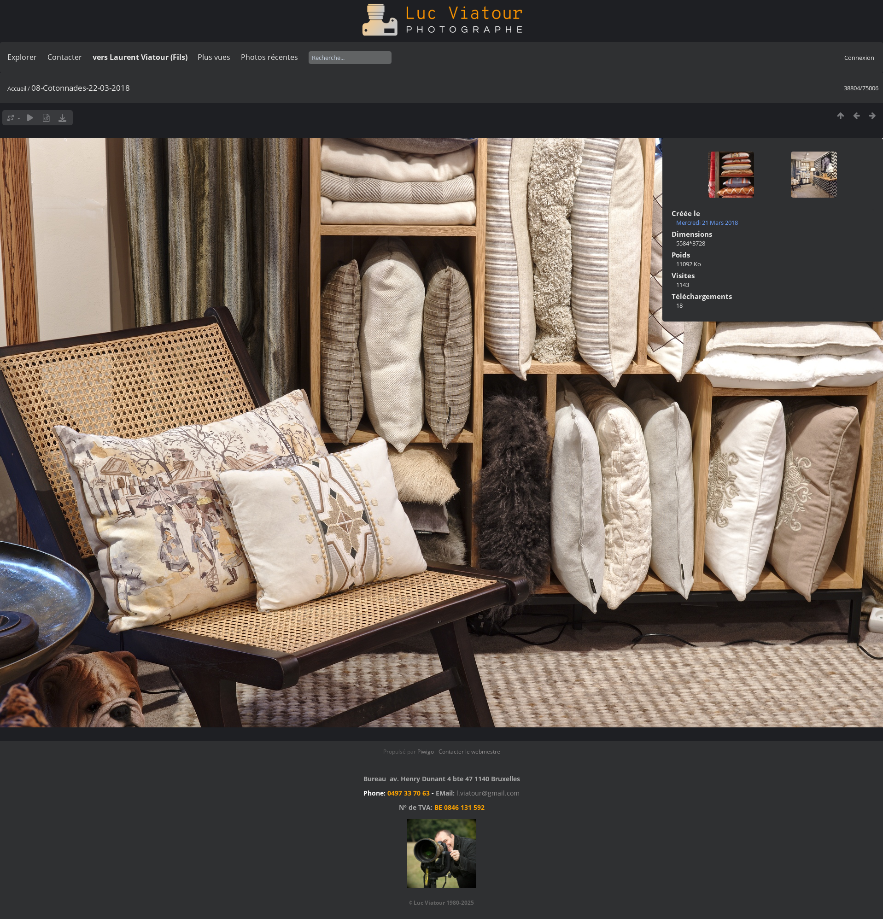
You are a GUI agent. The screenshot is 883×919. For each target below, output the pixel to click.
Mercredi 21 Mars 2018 (707, 222)
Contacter (64, 57)
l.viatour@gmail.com (488, 793)
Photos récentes (269, 57)
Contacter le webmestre (469, 751)
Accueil (16, 88)
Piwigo (425, 751)
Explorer (22, 57)
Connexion (859, 57)
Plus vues (214, 57)
